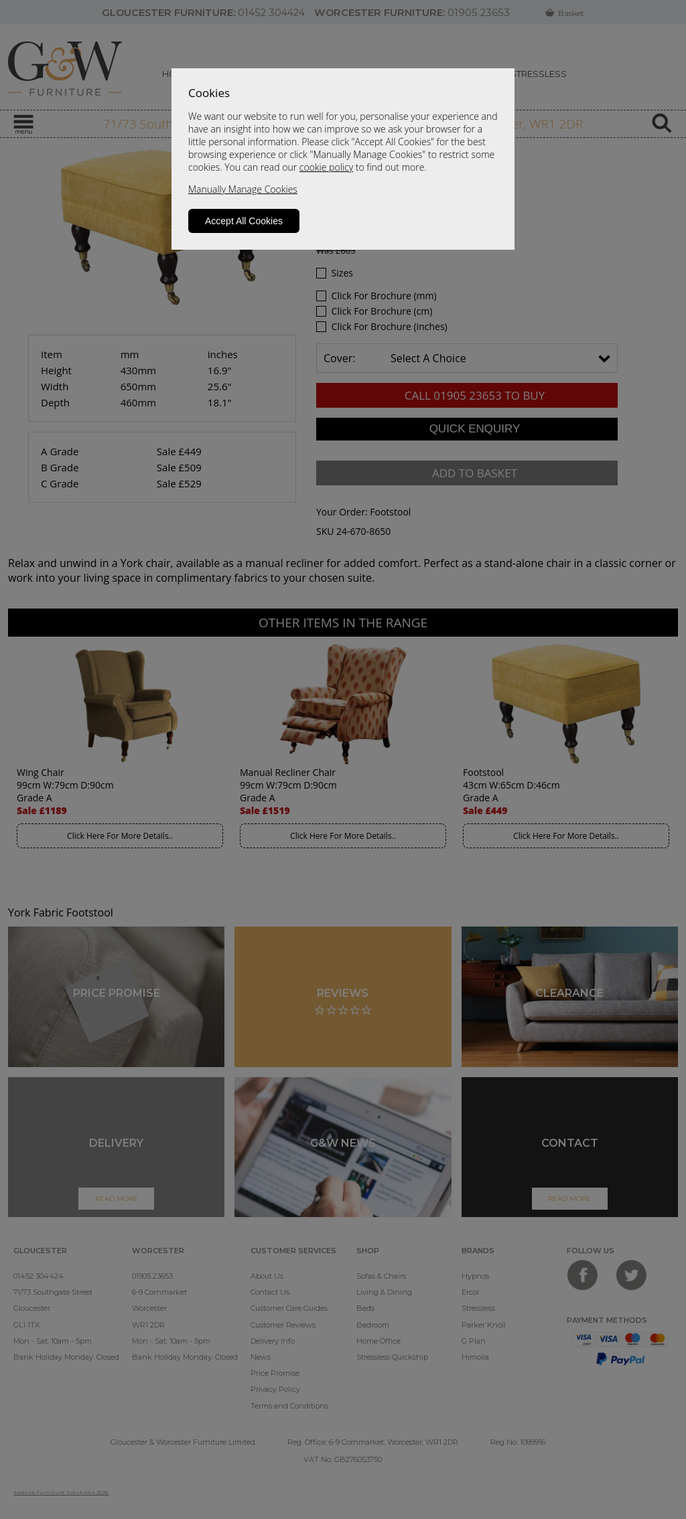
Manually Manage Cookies (242, 189)
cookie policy (326, 167)
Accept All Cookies (244, 221)
